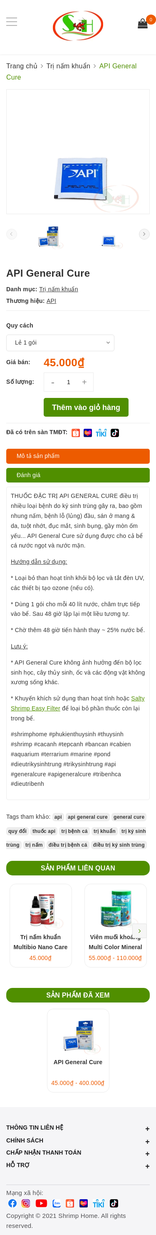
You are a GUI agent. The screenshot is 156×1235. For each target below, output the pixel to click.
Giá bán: (18, 362)
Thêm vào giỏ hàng (86, 407)
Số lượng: (20, 381)
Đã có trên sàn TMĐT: (36, 432)
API (51, 301)
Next (139, 930)
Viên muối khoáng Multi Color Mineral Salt (115, 947)
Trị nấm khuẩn (58, 289)
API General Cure (78, 1062)
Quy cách (19, 325)
